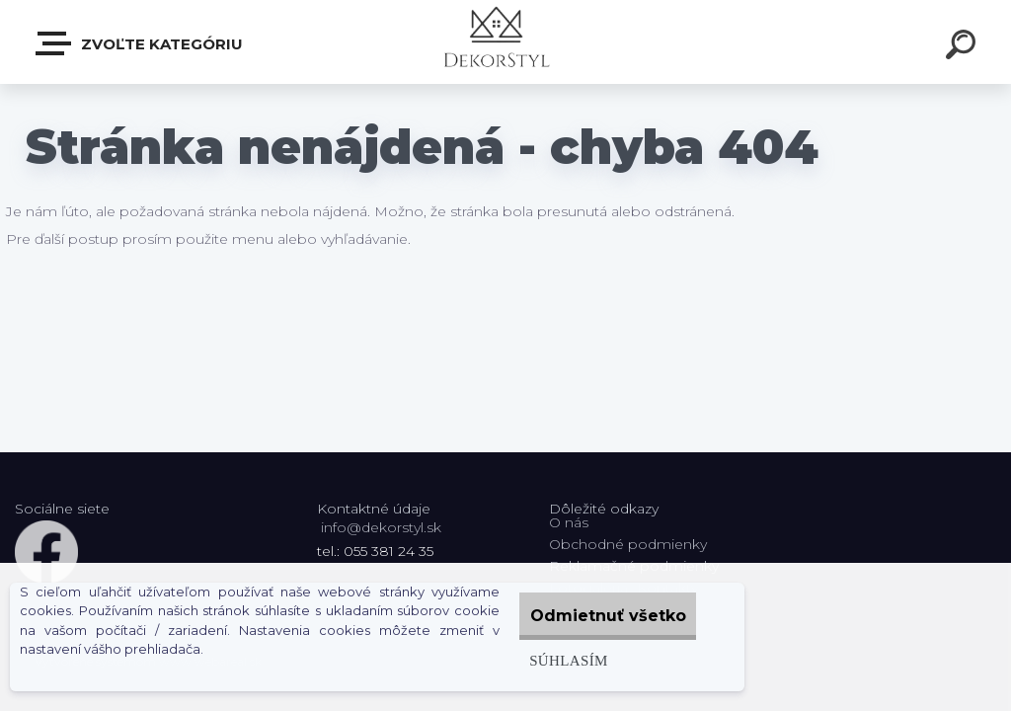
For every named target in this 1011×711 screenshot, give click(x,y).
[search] (963, 47)
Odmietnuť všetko (595, 615)
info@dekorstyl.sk (381, 527)
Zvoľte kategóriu (140, 43)
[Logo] (506, 42)
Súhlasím (542, 660)
